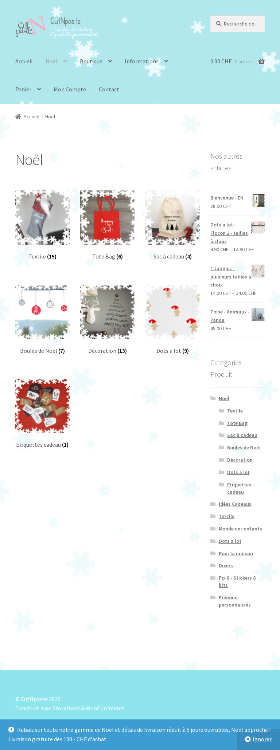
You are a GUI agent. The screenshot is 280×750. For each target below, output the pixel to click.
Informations (142, 61)
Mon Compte (70, 89)
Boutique (91, 61)
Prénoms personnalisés (235, 601)
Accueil (24, 61)
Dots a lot (238, 472)
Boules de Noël (244, 447)
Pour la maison (236, 553)
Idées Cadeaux (235, 504)
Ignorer (262, 739)
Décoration (240, 460)
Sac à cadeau (242, 435)
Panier (23, 89)
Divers (226, 565)
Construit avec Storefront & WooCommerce (69, 708)
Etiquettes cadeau (239, 488)
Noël (52, 61)
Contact (109, 89)
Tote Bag (237, 423)
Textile (235, 410)
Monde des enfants (240, 528)
